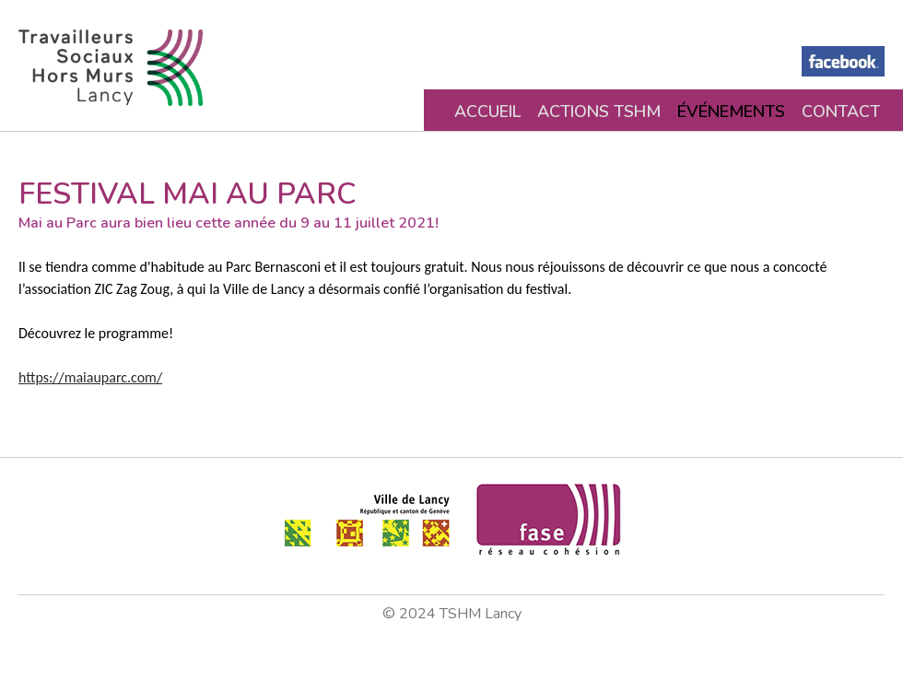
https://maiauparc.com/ (90, 377)
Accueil (487, 111)
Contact (841, 111)
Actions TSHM (599, 111)
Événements (731, 111)
